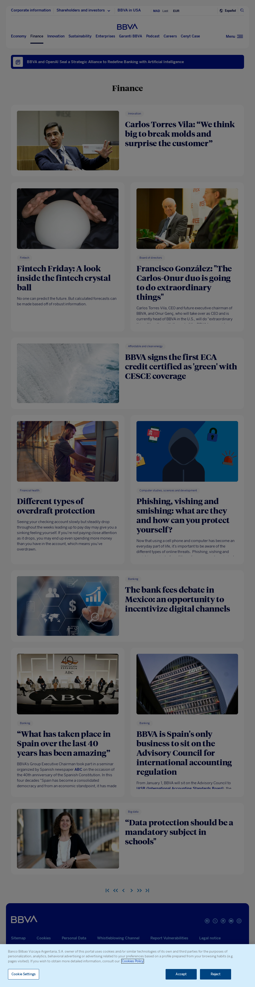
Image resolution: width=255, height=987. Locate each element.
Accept (181, 974)
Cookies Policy (132, 961)
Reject (215, 974)
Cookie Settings (23, 974)
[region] (127, 965)
